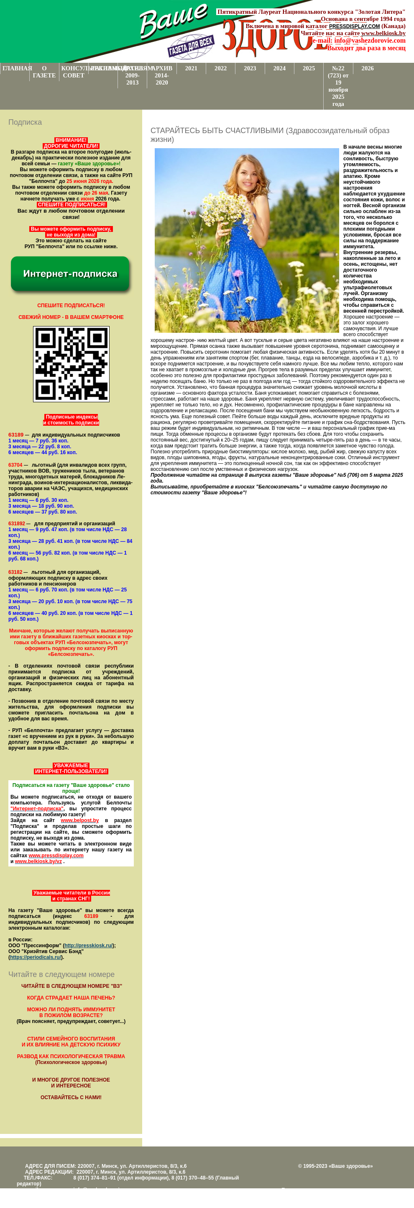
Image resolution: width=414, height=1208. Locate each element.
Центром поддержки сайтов (313, 1196)
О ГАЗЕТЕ (44, 72)
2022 (221, 68)
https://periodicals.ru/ (35, 957)
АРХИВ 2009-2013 (132, 75)
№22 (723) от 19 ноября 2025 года (338, 86)
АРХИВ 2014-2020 (162, 75)
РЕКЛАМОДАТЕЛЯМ (104, 68)
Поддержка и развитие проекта (317, 1190)
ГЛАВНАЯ (16, 68)
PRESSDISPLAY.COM (354, 26)
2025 (309, 68)
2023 (250, 68)
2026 (368, 68)
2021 (191, 68)
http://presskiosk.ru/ (88, 945)
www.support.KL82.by (373, 1196)
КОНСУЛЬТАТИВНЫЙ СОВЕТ (74, 72)
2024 (279, 68)
